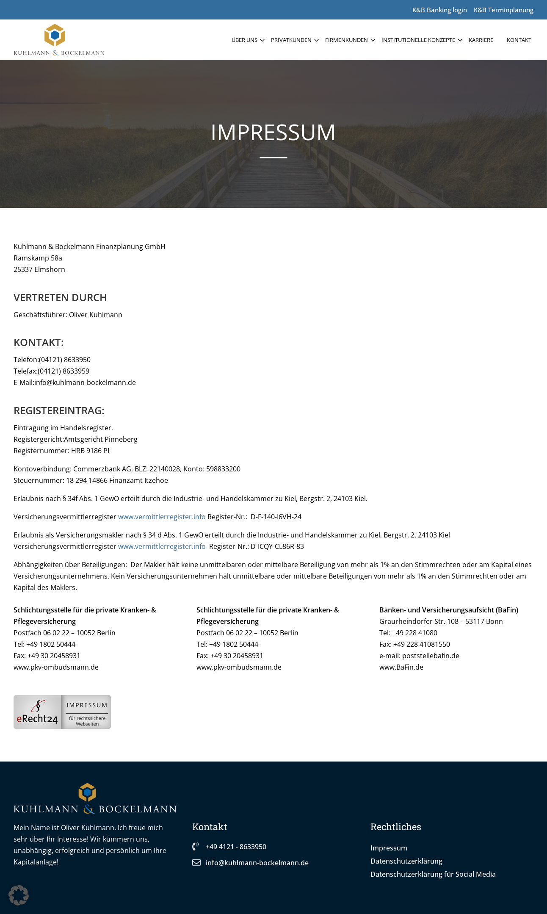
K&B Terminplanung (503, 10)
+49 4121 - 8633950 (236, 846)
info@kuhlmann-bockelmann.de (257, 862)
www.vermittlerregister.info (162, 516)
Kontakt (519, 40)
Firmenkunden (346, 40)
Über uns (244, 40)
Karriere (481, 40)
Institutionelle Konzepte (418, 40)
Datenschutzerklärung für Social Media (433, 874)
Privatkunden (291, 40)
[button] (18, 895)
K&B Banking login (439, 10)
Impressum (388, 848)
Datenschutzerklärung (406, 861)
